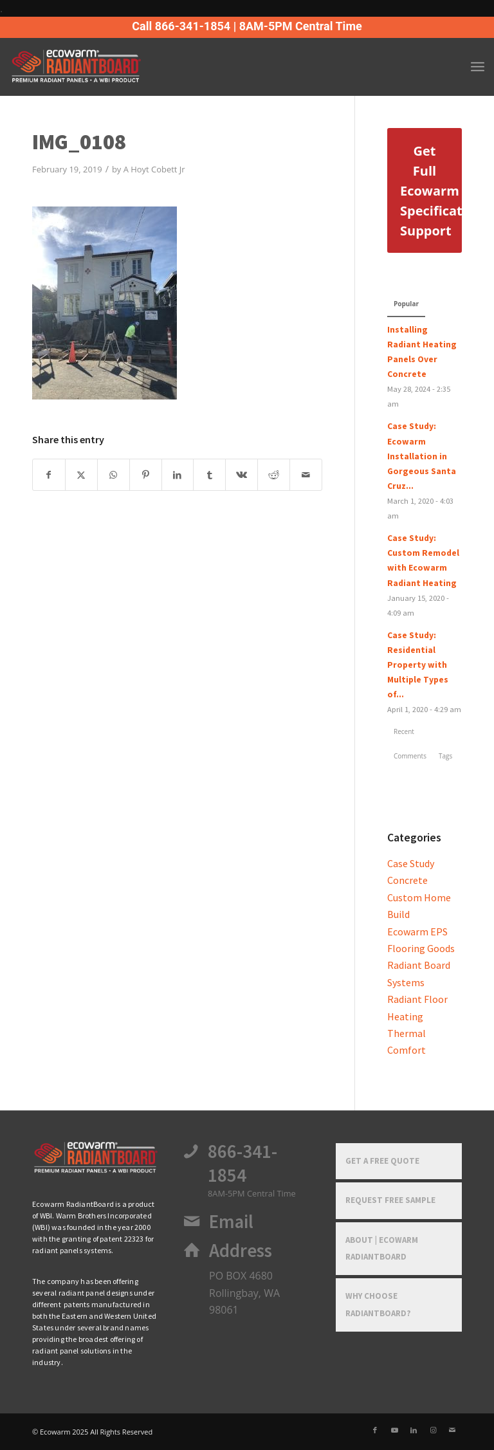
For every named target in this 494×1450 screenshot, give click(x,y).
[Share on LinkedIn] (178, 474)
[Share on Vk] (241, 474)
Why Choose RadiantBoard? (378, 1304)
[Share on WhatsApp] (113, 474)
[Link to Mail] (452, 1430)
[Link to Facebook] (375, 1430)
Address (240, 1250)
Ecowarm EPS (417, 931)
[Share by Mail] (306, 474)
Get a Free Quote (382, 1160)
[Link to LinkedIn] (413, 1430)
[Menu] (477, 67)
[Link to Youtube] (394, 1430)
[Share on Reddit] (273, 474)
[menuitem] (477, 67)
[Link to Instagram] (433, 1430)
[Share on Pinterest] (145, 474)
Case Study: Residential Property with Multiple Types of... (417, 665)
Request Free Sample (390, 1200)
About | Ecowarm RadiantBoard (381, 1248)
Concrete (407, 880)
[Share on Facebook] (49, 474)
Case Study (410, 863)
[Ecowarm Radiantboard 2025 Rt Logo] (97, 67)
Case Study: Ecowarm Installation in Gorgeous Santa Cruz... (421, 456)
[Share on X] (81, 474)
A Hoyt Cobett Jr (154, 169)
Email (231, 1221)
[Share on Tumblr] (209, 474)
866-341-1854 (242, 1163)
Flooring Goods (421, 948)
